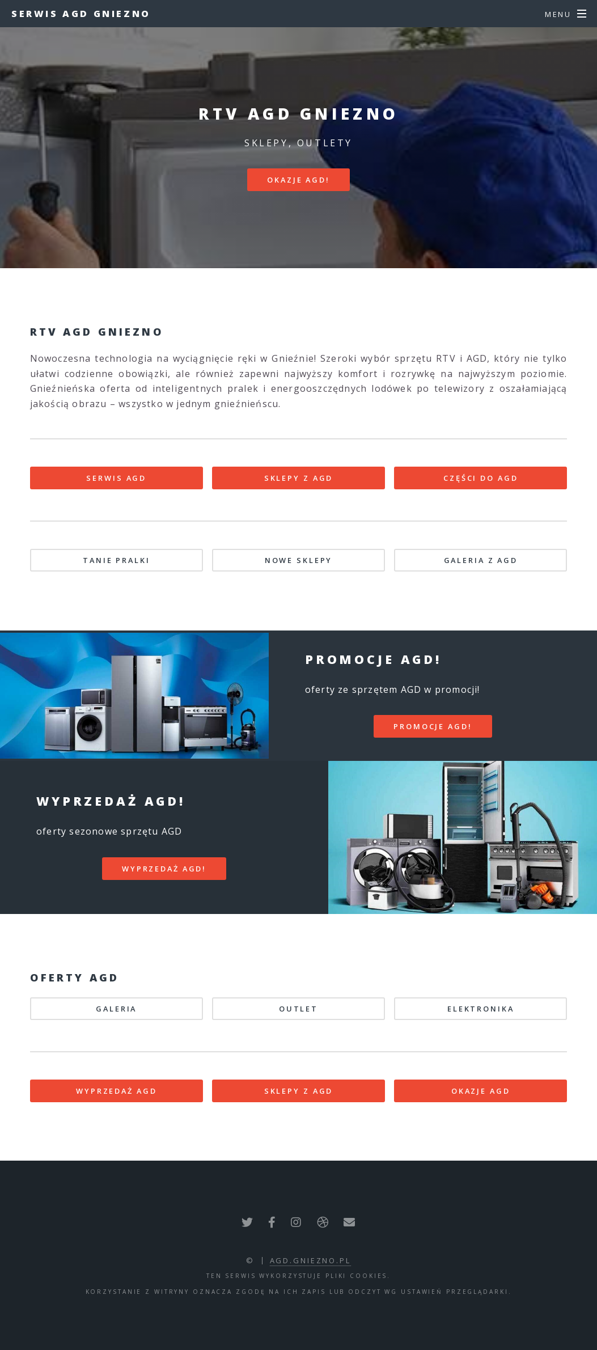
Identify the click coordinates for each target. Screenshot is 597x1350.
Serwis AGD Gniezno (81, 13)
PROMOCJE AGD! (432, 726)
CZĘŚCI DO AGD (480, 478)
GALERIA (116, 1009)
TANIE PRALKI (116, 560)
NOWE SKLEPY (299, 560)
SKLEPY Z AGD (298, 478)
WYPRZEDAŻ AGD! (164, 869)
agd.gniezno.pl (310, 1260)
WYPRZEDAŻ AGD (116, 1091)
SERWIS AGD (116, 478)
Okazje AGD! (298, 180)
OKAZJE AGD (480, 1091)
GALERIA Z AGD (481, 560)
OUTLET (298, 1009)
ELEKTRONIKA (480, 1009)
